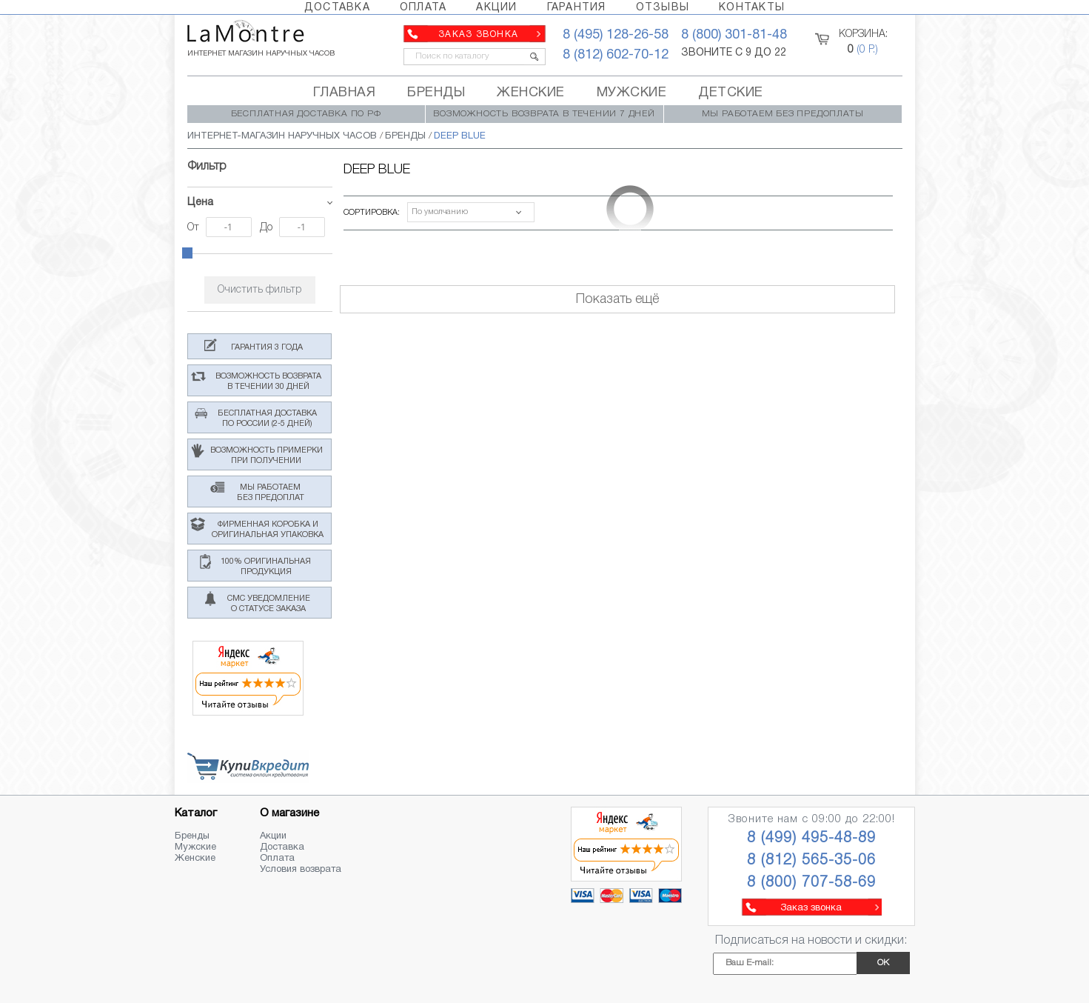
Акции (273, 836)
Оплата (277, 858)
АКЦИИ (496, 8)
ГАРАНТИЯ (576, 8)
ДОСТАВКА (337, 8)
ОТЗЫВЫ (663, 8)
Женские (195, 858)
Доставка (282, 847)
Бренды (192, 836)
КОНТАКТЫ (752, 8)
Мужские (195, 847)
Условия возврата (300, 869)
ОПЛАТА (423, 8)
